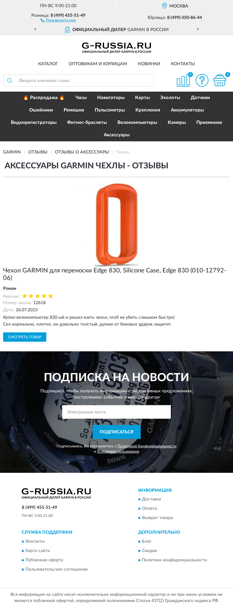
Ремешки (74, 110)
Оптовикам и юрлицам (98, 64)
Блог (147, 541)
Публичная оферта (44, 560)
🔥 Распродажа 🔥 (44, 97)
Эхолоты (170, 97)
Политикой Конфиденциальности (146, 446)
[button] (58, 20)
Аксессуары (117, 135)
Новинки (149, 64)
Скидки (149, 551)
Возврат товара (157, 518)
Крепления (147, 110)
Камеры (177, 122)
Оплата (149, 509)
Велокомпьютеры (137, 122)
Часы (81, 97)
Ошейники (41, 110)
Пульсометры (110, 110)
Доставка (151, 499)
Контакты (183, 64)
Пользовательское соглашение (56, 569)
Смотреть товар (24, 337)
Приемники (209, 122)
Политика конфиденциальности (174, 560)
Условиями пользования (118, 451)
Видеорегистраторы (34, 122)
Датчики (200, 97)
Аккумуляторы (187, 110)
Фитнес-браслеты (87, 122)
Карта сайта (37, 551)
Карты (142, 97)
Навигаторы (111, 97)
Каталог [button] (48, 64)
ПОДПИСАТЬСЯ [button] (117, 432)
